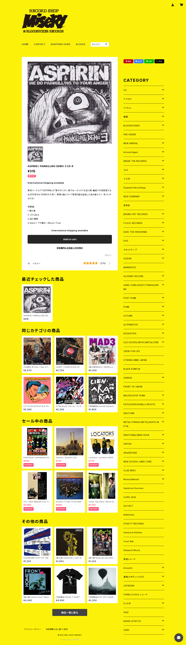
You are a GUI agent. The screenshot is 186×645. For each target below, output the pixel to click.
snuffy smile (130, 497)
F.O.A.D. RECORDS (133, 223)
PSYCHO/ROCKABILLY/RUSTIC (139, 404)
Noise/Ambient (131, 479)
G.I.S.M (127, 603)
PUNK (126, 307)
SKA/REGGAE (130, 452)
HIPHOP (128, 444)
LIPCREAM (129, 585)
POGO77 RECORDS (134, 523)
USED (126, 630)
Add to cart (69, 239)
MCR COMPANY (132, 196)
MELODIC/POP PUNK (134, 395)
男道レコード (130, 559)
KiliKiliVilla (129, 515)
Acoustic (128, 568)
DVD (126, 241)
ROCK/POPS (130, 333)
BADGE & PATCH (132, 621)
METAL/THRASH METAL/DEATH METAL (141, 424)
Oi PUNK (128, 316)
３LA (126, 170)
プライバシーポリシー (32, 629)
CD (125, 90)
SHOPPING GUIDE (60, 44)
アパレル (127, 108)
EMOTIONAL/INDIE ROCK (137, 435)
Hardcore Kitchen (133, 532)
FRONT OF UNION (133, 386)
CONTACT (39, 44)
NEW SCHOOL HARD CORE (138, 461)
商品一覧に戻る (69, 612)
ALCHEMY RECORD (133, 276)
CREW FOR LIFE (132, 351)
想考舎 (127, 205)
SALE (126, 612)
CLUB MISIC (130, 470)
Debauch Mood (132, 550)
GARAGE (128, 378)
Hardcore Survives (134, 488)
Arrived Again (131, 152)
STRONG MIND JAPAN (135, 360)
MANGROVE (130, 267)
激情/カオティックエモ (134, 577)
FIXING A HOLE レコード (135, 594)
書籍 (126, 116)
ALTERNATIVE (131, 324)
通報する (108, 255)
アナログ (128, 99)
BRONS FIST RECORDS (136, 214)
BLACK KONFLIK (132, 369)
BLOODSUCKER (132, 125)
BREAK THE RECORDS (135, 161)
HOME (25, 44)
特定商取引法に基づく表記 (57, 629)
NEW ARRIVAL (131, 143)
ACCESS (80, 44)
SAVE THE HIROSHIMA (135, 232)
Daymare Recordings (135, 187)
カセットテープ (130, 249)
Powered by (69, 640)
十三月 (127, 179)
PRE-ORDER (130, 134)
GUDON (128, 258)
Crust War (129, 541)
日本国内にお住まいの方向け (70, 248)
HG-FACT (128, 506)
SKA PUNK (129, 413)
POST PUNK (130, 298)
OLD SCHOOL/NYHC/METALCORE (141, 342)
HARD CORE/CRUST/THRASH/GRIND (141, 287)
